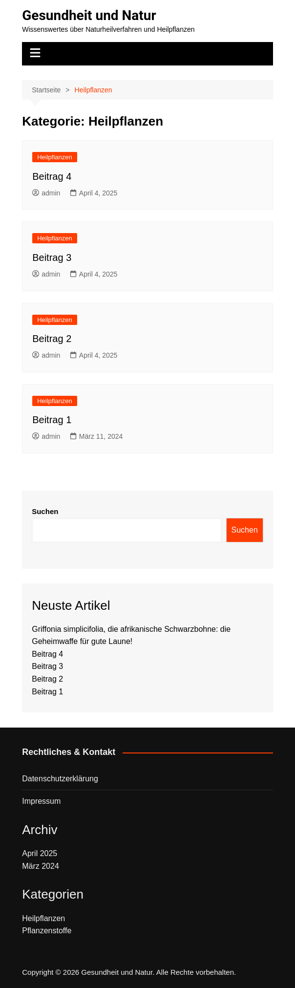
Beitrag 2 (51, 338)
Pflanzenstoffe (46, 930)
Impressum (41, 801)
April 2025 (39, 853)
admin (46, 193)
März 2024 (40, 866)
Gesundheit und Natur (89, 15)
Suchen (45, 511)
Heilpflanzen (54, 157)
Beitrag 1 (51, 419)
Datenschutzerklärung (60, 778)
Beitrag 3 (51, 257)
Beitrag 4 (51, 176)
